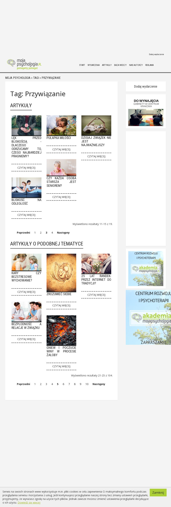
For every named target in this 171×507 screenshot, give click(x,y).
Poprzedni (23, 232)
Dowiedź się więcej (29, 502)
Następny (63, 232)
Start (82, 65)
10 (86, 384)
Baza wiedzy (120, 65)
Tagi (36, 78)
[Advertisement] (79, 25)
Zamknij (158, 492)
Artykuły (107, 65)
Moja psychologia (17, 78)
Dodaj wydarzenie (156, 54)
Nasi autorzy (136, 65)
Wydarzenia (94, 65)
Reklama (149, 65)
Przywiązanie (51, 78)
